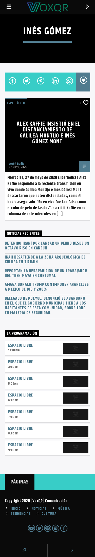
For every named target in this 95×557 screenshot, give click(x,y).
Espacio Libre (20, 345)
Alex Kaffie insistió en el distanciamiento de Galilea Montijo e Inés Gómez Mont (49, 133)
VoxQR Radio (16, 163)
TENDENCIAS (21, 514)
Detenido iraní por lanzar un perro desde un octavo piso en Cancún (47, 246)
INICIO (16, 509)
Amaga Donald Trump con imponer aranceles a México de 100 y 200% (47, 287)
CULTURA (49, 514)
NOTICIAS (39, 509)
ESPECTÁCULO (16, 103)
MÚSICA (64, 509)
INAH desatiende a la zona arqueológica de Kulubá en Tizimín (45, 260)
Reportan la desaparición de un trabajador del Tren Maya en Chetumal (46, 273)
